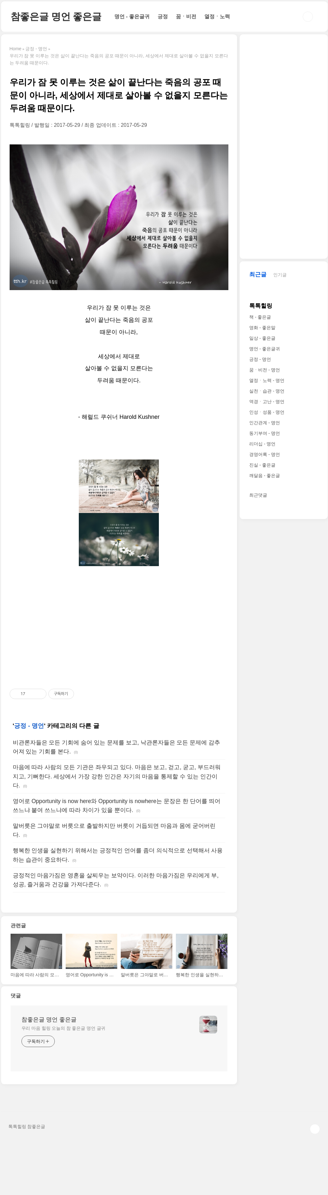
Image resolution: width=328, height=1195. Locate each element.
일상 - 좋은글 (262, 338)
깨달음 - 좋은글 (264, 475)
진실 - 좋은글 (262, 464)
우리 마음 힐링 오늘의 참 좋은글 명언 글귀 (63, 1028)
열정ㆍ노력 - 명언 (266, 380)
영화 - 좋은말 (262, 327)
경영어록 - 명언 (264, 454)
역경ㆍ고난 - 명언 (266, 401)
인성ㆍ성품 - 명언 (266, 412)
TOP (315, 1129)
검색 (308, 16)
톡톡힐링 (260, 306)
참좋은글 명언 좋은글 (56, 16)
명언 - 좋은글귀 (132, 16)
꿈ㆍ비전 (186, 16)
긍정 (163, 16)
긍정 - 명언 (29, 725)
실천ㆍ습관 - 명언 (266, 391)
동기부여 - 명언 (264, 433)
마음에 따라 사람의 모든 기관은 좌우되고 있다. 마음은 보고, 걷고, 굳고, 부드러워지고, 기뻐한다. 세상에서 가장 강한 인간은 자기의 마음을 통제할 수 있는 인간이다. (117, 776)
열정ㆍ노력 (217, 16)
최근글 (257, 274)
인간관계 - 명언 (264, 422)
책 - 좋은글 (260, 317)
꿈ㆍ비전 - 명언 (264, 369)
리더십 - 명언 (262, 443)
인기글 (280, 274)
